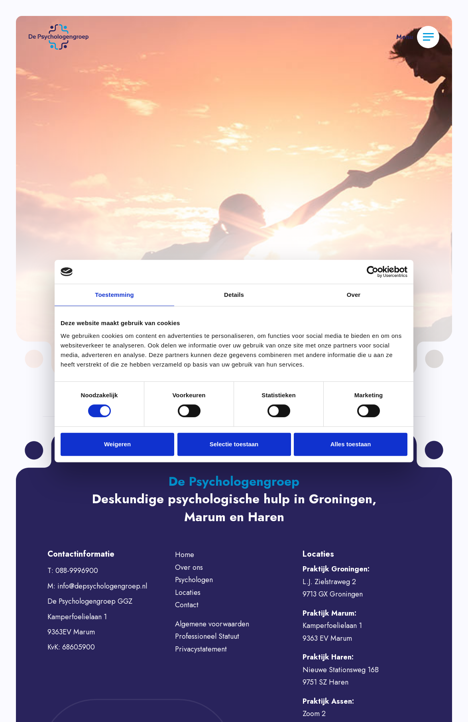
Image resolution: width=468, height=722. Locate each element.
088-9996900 (76, 570)
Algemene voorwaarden (212, 624)
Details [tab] (234, 294)
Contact (187, 605)
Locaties (188, 592)
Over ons (189, 567)
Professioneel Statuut (207, 636)
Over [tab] (354, 294)
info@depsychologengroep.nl (102, 586)
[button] (58, 36)
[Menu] (428, 37)
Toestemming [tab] (114, 294)
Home (184, 554)
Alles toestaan (350, 444)
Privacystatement (201, 649)
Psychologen (194, 580)
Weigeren (117, 444)
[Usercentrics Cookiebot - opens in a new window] (372, 272)
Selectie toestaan (234, 444)
